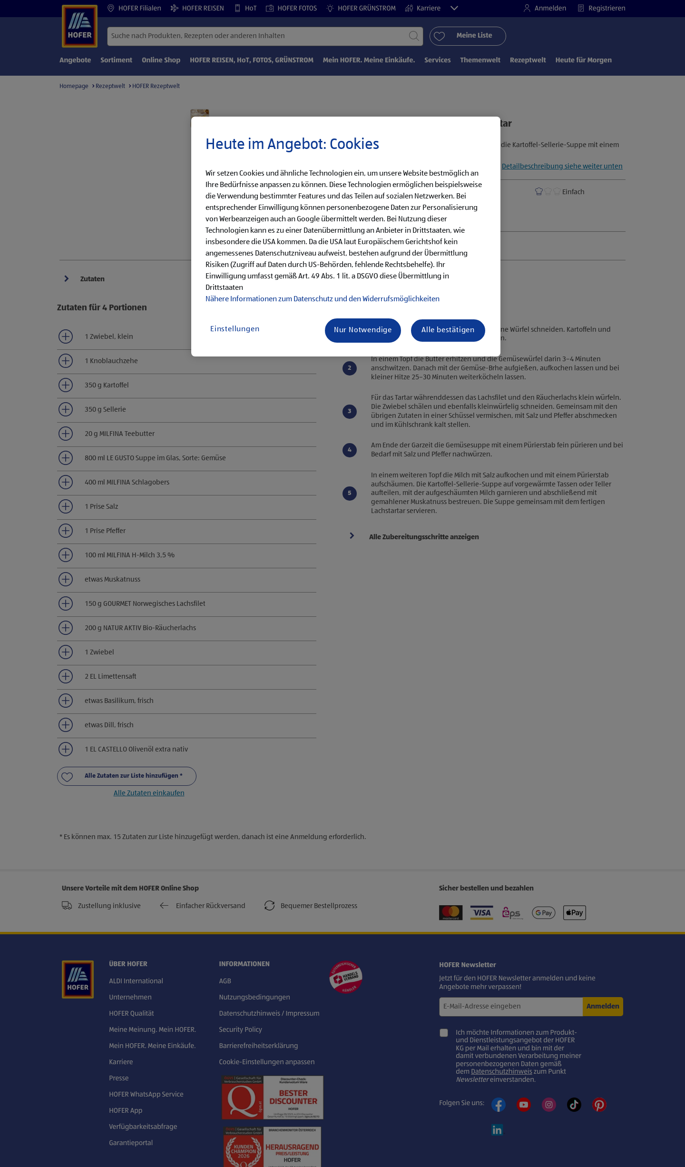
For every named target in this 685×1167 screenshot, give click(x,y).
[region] (345, 236)
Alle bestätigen (448, 330)
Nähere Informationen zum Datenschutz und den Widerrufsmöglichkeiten (323, 299)
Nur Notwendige (363, 330)
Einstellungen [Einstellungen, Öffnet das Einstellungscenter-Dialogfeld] (234, 329)
